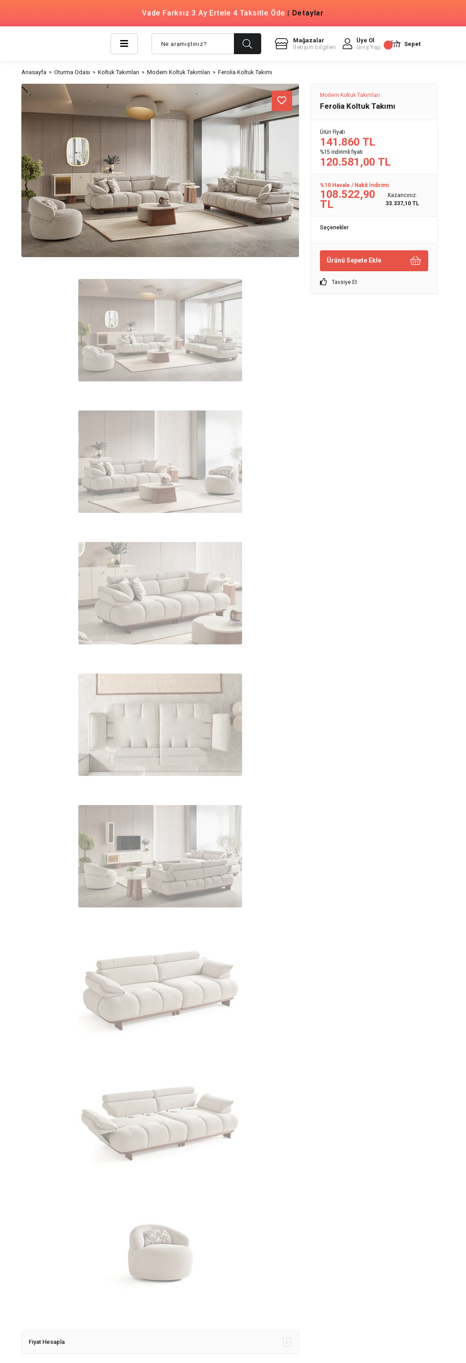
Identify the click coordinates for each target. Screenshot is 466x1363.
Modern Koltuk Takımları (350, 95)
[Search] (206, 43)
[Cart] (404, 44)
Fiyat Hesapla (160, 1342)
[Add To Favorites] (282, 101)
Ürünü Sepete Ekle (374, 260)
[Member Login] (362, 44)
